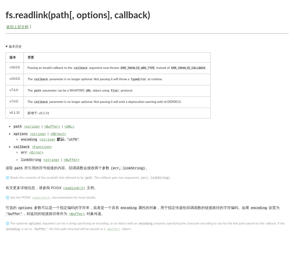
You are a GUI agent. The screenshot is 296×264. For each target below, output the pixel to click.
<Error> (36, 152)
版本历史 (15, 46)
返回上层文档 (17, 27)
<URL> (69, 127)
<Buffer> (52, 127)
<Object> (58, 134)
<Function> (42, 147)
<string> (32, 127)
